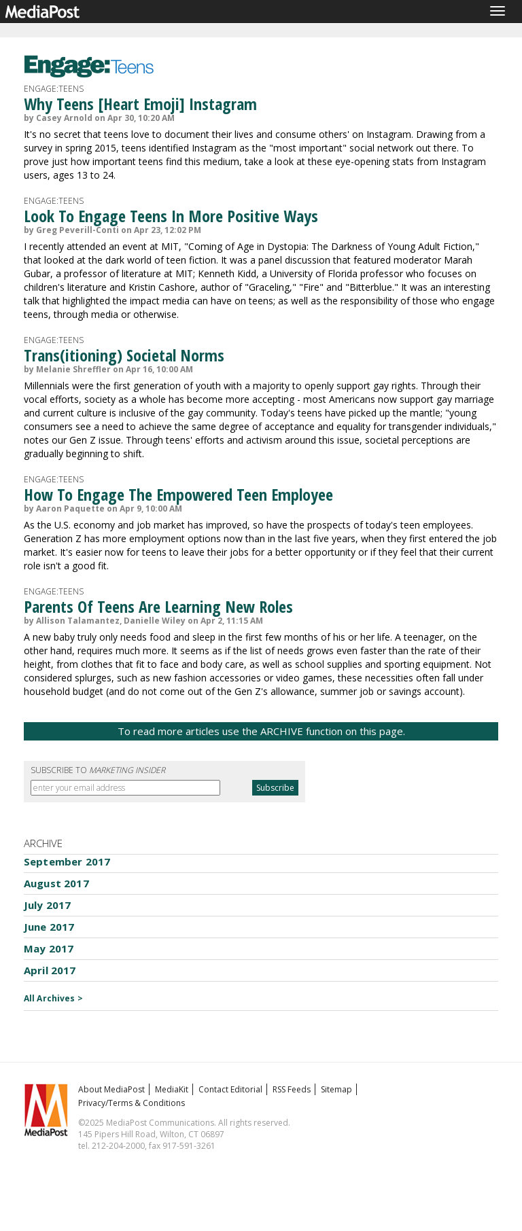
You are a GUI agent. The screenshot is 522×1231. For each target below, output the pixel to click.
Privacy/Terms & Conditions (131, 1103)
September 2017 (67, 861)
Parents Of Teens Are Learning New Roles (158, 606)
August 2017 (56, 883)
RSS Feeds (292, 1089)
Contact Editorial (230, 1089)
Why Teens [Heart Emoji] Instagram (140, 103)
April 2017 (50, 970)
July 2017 (47, 905)
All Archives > (53, 998)
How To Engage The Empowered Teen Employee (178, 494)
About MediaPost (111, 1089)
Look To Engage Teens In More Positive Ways (171, 215)
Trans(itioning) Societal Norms (124, 355)
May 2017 (48, 948)
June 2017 (49, 926)
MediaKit (171, 1089)
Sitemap (336, 1089)
